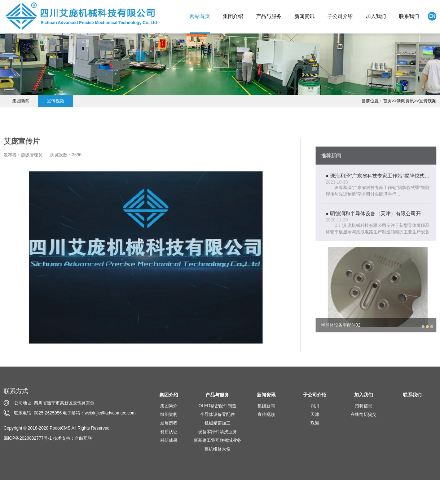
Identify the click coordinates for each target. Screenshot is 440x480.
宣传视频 (427, 100)
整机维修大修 (217, 449)
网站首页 (200, 16)
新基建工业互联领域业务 (217, 440)
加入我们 (376, 16)
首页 (387, 100)
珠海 (315, 423)
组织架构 (168, 414)
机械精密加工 (217, 423)
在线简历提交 (364, 414)
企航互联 (83, 438)
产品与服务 (268, 16)
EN (432, 16)
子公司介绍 (340, 16)
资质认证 (168, 431)
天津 (315, 414)
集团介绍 (233, 16)
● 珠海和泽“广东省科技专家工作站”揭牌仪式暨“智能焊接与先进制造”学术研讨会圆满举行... (378, 176)
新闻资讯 (304, 16)
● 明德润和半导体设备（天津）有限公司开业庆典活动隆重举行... (378, 213)
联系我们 (409, 16)
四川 (315, 405)
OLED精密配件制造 (217, 405)
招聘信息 (363, 405)
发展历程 (168, 423)
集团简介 (168, 405)
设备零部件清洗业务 (217, 431)
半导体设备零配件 (217, 414)
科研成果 (168, 440)
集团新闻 (21, 100)
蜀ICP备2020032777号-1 (28, 438)
